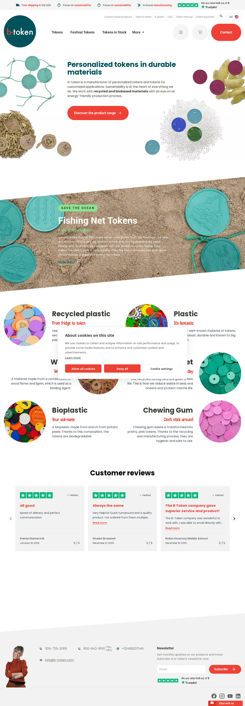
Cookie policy (147, 697)
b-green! (159, 16)
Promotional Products (125, 638)
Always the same (108, 505)
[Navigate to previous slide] (11, 519)
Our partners (122, 681)
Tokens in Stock (114, 32)
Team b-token (143, 16)
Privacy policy (127, 697)
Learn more (73, 358)
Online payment (205, 16)
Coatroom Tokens (92, 636)
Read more (100, 522)
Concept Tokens (90, 648)
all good (27, 505)
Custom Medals (51, 656)
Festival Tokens (82, 32)
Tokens (57, 32)
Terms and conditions (102, 697)
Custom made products (118, 16)
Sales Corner (125, 648)
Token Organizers (52, 648)
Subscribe (225, 625)
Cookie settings (161, 368)
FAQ (170, 16)
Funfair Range (50, 636)
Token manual (184, 16)
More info (68, 262)
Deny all (122, 368)
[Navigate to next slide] (234, 519)
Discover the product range (98, 113)
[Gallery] (122, 518)
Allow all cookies (83, 368)
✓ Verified (72, 495)
